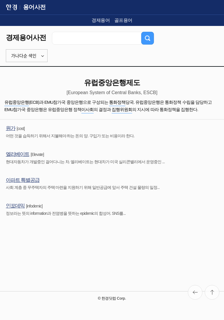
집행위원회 (122, 109)
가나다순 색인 (23, 55)
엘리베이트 (17, 154)
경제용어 (101, 20)
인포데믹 (15, 206)
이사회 (87, 109)
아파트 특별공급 (22, 180)
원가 (10, 128)
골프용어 (123, 20)
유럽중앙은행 (16, 102)
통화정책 (117, 102)
